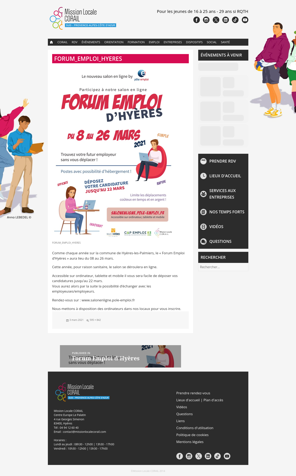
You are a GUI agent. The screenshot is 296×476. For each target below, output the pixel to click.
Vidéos (216, 226)
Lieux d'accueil (225, 176)
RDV (75, 42)
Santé (225, 42)
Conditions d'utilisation (195, 427)
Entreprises (173, 42)
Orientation (114, 42)
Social (212, 42)
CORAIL (62, 42)
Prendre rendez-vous (193, 393)
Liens (180, 420)
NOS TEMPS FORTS (226, 212)
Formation (136, 42)
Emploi (154, 42)
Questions (220, 241)
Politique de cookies (192, 434)
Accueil (51, 42)
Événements (91, 42)
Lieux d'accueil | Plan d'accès (199, 400)
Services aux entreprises (222, 194)
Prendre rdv (222, 161)
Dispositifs (194, 42)
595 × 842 (95, 320)
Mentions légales (190, 441)
